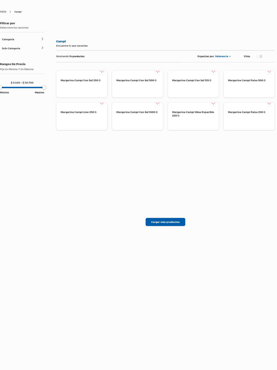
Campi (18, 11)
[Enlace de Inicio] (3, 12)
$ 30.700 (27, 82)
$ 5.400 (15, 82)
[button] (23, 39)
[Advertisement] (17, 152)
